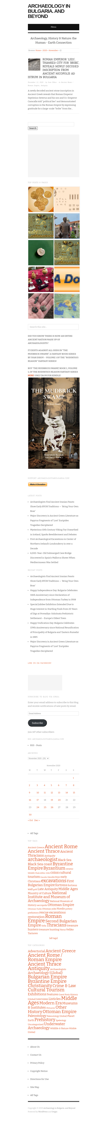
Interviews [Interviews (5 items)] (42, 999)
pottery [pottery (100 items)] (68, 909)
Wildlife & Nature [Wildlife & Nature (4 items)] (59, 1028)
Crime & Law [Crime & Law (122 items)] (64, 985)
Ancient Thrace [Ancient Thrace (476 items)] (44, 964)
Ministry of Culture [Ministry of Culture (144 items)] (40, 893)
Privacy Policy (37, 1063)
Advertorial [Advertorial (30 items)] (36, 951)
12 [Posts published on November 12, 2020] (52, 792)
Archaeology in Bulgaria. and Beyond (49, 11)
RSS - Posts (36, 745)
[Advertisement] (53, 155)
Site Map (34, 1087)
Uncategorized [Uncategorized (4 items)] (36, 1024)
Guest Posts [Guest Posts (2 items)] (64, 994)
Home (38, 50)
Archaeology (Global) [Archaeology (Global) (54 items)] (45, 973)
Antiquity (44, 85)
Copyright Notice (39, 1071)
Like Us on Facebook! (40, 663)
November (53, 50)
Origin (54, 1112)
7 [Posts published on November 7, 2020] (66, 785)
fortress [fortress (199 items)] (61, 885)
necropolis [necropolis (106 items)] (42, 905)
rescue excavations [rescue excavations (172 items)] (52, 912)
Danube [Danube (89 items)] (43, 877)
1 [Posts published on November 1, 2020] (73, 778)
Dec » (37, 820)
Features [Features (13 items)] (52, 994)
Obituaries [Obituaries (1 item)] (50, 1008)
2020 (45, 50)
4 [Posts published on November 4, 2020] (44, 785)
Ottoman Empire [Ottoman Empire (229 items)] (60, 1011)
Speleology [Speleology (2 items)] (61, 1020)
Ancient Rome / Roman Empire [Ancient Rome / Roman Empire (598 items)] (45, 957)
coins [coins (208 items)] (55, 873)
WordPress (43, 1112)
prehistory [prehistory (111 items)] (33, 912)
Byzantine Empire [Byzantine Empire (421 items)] (47, 981)
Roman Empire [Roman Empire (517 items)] (45, 918)
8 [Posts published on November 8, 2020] (73, 785)
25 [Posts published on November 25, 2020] (45, 807)
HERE (31, 375)
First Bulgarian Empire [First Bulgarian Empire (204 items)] (51, 883)
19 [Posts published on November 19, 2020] (52, 800)
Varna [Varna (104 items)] (63, 929)
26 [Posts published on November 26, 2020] (52, 807)
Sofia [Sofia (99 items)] (43, 926)
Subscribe (37, 723)
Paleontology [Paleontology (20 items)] (37, 1016)
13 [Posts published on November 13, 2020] (59, 792)
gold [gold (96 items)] (35, 889)
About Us (35, 1047)
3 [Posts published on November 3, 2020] (37, 785)
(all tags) (53, 938)
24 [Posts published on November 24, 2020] (38, 807)
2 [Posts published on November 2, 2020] (29, 785)
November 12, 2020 (35, 82)
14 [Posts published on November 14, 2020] (67, 792)
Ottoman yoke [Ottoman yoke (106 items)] (49, 908)
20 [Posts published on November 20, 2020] (59, 800)
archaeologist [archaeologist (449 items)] (43, 859)
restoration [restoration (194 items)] (36, 917)
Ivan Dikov (52, 82)
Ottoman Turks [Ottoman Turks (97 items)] (35, 909)
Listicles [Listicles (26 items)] (55, 999)
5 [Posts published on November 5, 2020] (51, 785)
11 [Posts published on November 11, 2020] (45, 792)
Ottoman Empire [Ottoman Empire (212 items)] (61, 905)
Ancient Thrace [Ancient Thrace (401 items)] (44, 851)
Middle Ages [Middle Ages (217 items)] (68, 889)
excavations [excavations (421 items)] (53, 880)
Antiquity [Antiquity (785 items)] (39, 968)
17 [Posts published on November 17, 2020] (38, 800)
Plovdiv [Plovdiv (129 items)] (61, 908)
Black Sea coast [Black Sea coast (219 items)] (40, 864)
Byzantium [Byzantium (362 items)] (54, 868)
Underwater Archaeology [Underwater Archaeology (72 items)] (46, 1026)
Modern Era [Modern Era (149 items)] (50, 1002)
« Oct (30, 820)
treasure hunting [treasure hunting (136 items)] (49, 929)
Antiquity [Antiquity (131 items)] (49, 855)
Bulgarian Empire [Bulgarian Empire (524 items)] (47, 977)
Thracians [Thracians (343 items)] (56, 925)
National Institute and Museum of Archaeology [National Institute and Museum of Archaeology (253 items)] (49, 897)
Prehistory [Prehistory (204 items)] (44, 1019)
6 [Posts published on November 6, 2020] (58, 785)
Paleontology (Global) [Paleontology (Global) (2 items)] (57, 1016)
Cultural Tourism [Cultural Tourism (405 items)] (46, 990)
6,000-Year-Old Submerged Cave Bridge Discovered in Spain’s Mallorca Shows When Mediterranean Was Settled (52, 558)
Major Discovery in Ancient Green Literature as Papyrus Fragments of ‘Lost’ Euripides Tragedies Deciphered (54, 520)
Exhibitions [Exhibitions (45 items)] (37, 994)
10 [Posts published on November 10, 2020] (38, 792)
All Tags (34, 833)
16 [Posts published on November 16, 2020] (30, 800)
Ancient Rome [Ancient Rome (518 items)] (61, 847)
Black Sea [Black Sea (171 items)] (64, 860)
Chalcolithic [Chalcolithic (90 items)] (40, 873)
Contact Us (35, 1055)
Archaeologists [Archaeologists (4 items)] (58, 969)
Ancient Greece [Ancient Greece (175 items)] (61, 950)
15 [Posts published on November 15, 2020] (74, 792)
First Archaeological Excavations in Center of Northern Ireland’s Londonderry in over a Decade (53, 544)
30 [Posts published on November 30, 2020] (30, 814)
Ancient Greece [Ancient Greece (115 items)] (36, 847)
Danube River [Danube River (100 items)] (53, 877)
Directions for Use (39, 1079)
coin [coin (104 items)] (48, 873)
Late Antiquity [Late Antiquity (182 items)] (48, 889)
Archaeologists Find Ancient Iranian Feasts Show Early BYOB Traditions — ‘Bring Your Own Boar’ (54, 507)
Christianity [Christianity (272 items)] (40, 985)
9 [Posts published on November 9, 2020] (29, 792)
